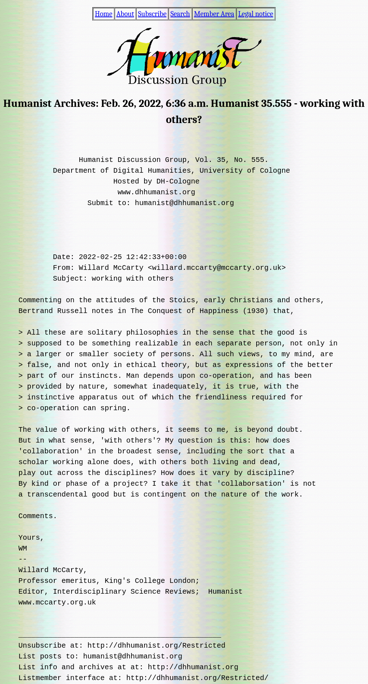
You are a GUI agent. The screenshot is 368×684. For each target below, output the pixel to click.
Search (180, 14)
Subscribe (152, 14)
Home (103, 14)
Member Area (214, 14)
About (125, 14)
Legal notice (255, 14)
